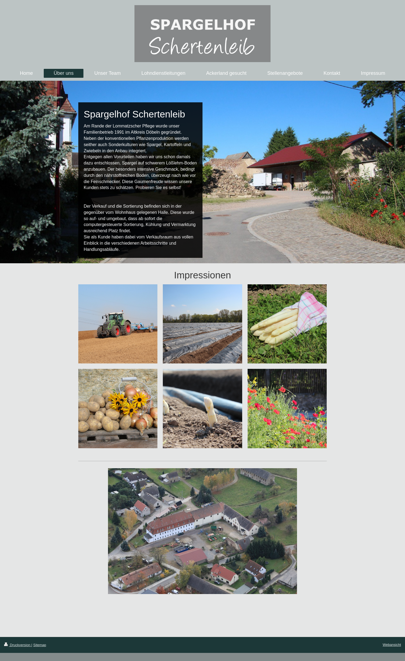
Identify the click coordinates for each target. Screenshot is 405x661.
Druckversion (17, 645)
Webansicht (392, 645)
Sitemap (39, 645)
